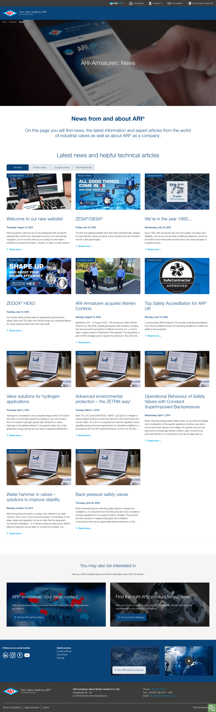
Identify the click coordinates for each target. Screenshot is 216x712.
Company (12, 22)
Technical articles (84, 167)
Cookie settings (64, 651)
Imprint (46, 707)
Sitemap (60, 658)
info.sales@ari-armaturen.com (163, 696)
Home (4, 22)
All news (18, 167)
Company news (61, 167)
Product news (39, 167)
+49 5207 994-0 (158, 689)
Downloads (62, 654)
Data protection (32, 707)
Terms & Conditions (12, 707)
